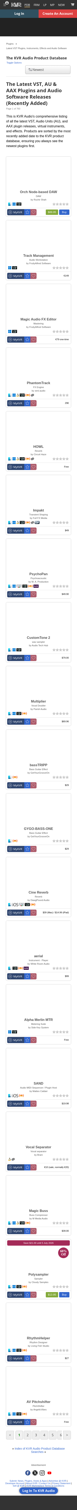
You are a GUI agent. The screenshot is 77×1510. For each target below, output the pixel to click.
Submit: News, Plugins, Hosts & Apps (28, 1481)
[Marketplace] (52, 4)
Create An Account (58, 13)
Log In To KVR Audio (38, 1490)
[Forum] (37, 4)
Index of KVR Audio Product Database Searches (40, 1450)
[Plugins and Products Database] (27, 4)
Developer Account (14, 1483)
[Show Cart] (72, 4)
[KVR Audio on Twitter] (35, 1472)
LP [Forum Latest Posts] (44, 5)
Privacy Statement (61, 1483)
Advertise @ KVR (57, 1481)
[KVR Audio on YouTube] (49, 1472)
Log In (19, 13)
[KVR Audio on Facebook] (27, 1472)
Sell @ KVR (19, 1486)
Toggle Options (14, 62)
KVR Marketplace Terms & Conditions (45, 1486)
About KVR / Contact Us (38, 1483)
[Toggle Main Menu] (4, 4)
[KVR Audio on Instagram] (42, 1472)
